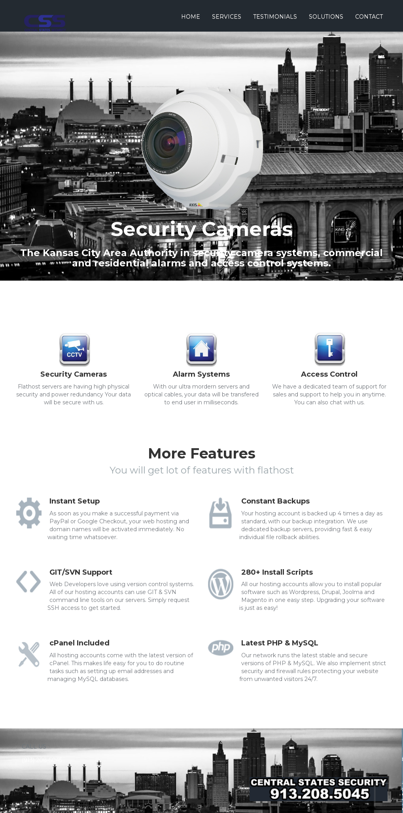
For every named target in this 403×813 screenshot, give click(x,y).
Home (190, 16)
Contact (369, 16)
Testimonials (275, 16)
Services (226, 16)
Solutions (326, 16)
